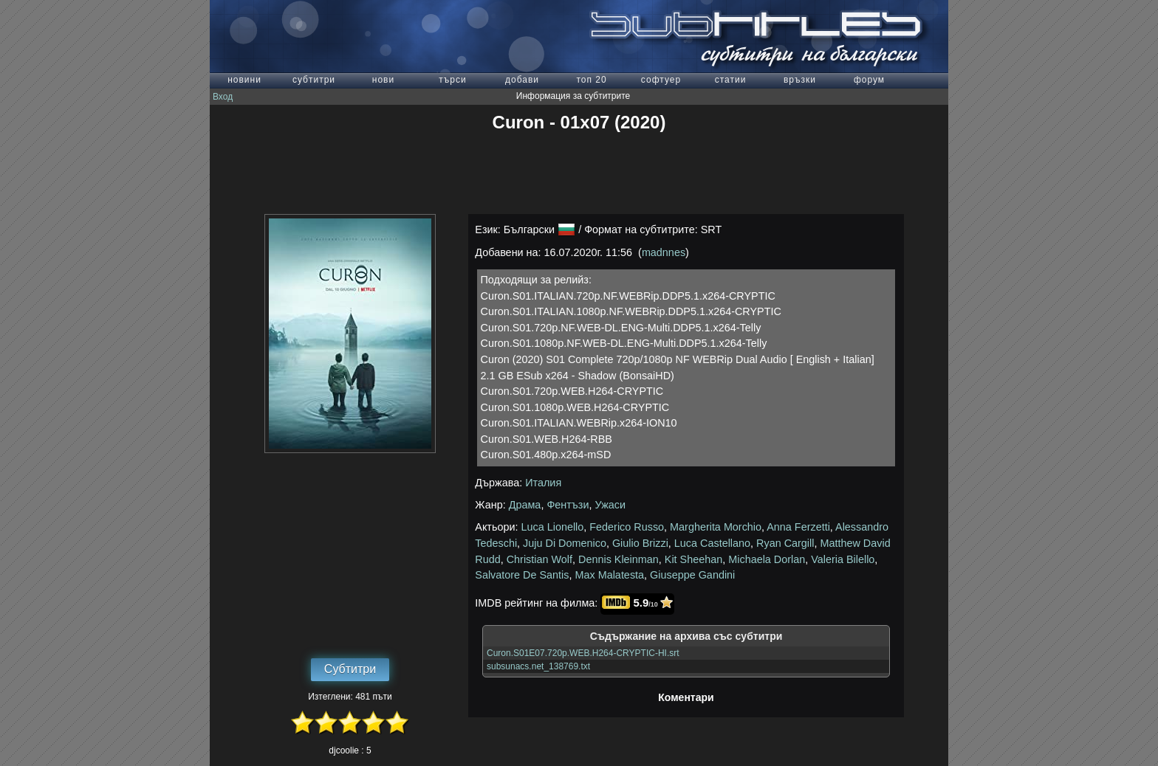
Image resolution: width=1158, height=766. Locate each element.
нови (383, 80)
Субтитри (350, 669)
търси (452, 80)
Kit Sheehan (693, 559)
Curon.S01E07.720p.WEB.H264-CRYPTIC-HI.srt (583, 653)
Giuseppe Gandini (692, 575)
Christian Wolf (539, 559)
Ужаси (610, 505)
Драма (525, 505)
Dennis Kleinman (618, 559)
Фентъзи (568, 505)
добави (522, 80)
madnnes (663, 252)
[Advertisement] (579, 173)
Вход (223, 97)
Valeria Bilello (842, 559)
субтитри (313, 80)
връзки (800, 80)
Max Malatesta (610, 575)
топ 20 (591, 80)
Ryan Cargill (785, 543)
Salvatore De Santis (522, 575)
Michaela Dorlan (766, 559)
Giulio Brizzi (640, 543)
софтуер (661, 80)
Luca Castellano (712, 543)
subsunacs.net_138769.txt (538, 666)
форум (869, 80)
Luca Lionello (552, 527)
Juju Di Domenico (564, 543)
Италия (543, 483)
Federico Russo (626, 527)
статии (731, 80)
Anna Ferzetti (798, 527)
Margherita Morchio (715, 527)
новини (244, 80)
